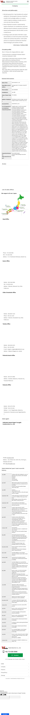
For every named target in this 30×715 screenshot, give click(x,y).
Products (3, 669)
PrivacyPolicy (4, 672)
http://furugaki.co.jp (10, 463)
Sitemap (3, 675)
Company (3, 666)
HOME (2, 663)
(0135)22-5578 (10, 457)
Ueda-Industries (14, 678)
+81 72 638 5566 (15, 89)
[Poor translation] (5, 695)
